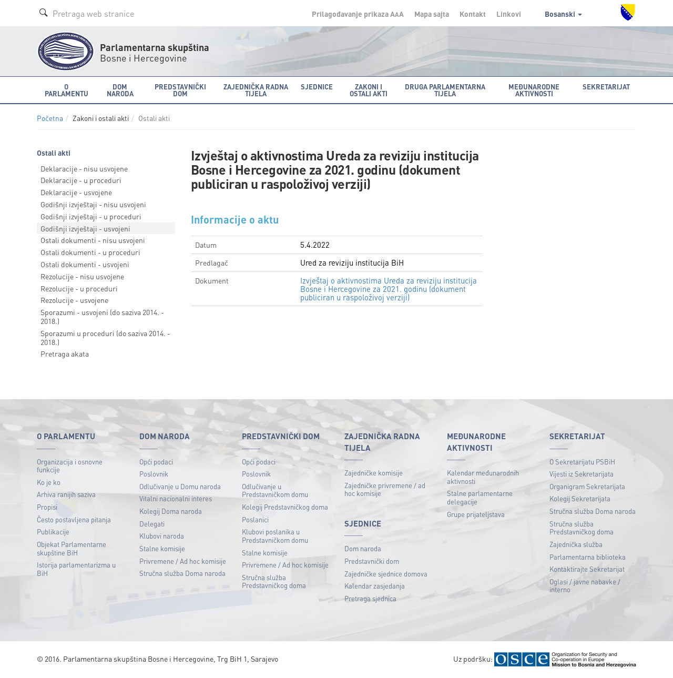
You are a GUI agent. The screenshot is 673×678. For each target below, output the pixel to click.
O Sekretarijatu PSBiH (582, 461)
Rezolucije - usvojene (74, 300)
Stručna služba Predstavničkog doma (274, 581)
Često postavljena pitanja (74, 519)
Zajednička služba (576, 544)
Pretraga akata (64, 353)
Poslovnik (153, 473)
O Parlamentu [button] (66, 90)
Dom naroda (362, 548)
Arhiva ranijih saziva (66, 494)
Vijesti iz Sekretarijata (581, 473)
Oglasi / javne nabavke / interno (584, 585)
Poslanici (255, 519)
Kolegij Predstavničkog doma (285, 506)
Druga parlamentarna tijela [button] (445, 90)
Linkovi (508, 13)
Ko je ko (48, 482)
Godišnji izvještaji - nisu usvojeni (93, 204)
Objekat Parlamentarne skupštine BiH (71, 548)
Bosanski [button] (563, 13)
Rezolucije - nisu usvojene (82, 276)
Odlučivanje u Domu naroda (180, 486)
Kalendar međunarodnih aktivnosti (483, 476)
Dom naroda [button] (120, 90)
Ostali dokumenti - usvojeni (84, 264)
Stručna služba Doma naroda (182, 573)
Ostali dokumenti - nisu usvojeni (92, 240)
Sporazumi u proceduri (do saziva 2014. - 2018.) (105, 337)
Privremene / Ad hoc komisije (182, 560)
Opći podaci (156, 461)
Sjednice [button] (317, 86)
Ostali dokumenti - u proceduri (90, 252)
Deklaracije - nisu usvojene (84, 168)
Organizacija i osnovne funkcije (70, 465)
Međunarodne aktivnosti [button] (533, 90)
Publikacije (53, 531)
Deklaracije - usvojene (76, 192)
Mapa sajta (431, 13)
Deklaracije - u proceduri (80, 180)
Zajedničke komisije (373, 472)
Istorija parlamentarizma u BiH (76, 569)
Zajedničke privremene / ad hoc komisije (384, 489)
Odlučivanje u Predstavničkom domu (275, 490)
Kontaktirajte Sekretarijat (587, 568)
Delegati (152, 523)
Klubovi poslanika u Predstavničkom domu (275, 535)
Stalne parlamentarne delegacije (480, 497)
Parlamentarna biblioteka (587, 556)
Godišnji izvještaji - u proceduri (90, 216)
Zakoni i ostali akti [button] (369, 90)
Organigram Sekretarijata (587, 486)
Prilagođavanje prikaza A (358, 13)
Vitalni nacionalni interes (175, 498)
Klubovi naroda (161, 535)
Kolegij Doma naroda (170, 511)
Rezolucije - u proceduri (79, 288)
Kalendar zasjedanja (374, 585)
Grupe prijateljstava (476, 514)
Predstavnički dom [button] (180, 90)
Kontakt (473, 13)
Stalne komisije (162, 548)
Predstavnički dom (371, 560)
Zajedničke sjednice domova (385, 573)
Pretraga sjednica (370, 598)
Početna (50, 118)
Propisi (47, 506)
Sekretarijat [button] (606, 86)
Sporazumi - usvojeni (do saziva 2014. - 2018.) (102, 316)
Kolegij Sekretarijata (579, 498)
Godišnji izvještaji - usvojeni (85, 228)
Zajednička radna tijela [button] (255, 90)
